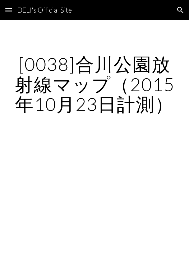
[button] (8, 10)
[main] (94, 84)
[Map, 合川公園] (94, 184)
